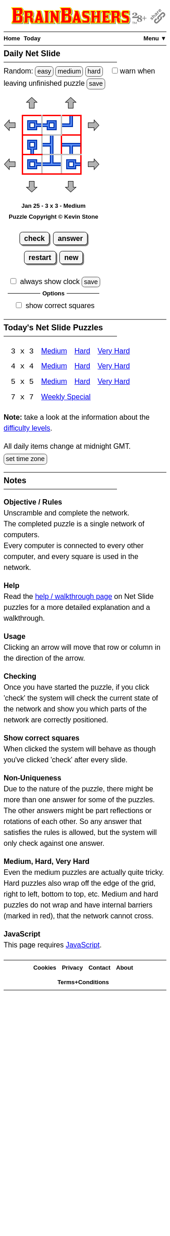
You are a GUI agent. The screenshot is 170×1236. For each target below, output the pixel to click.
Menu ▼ (155, 38)
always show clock (50, 281)
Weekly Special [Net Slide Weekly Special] (66, 398)
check (34, 238)
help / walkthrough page (73, 597)
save (95, 83)
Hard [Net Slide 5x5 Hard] (82, 383)
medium (69, 71)
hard (94, 71)
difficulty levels (27, 429)
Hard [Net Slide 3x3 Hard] (82, 352)
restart (40, 257)
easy (44, 71)
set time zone (25, 459)
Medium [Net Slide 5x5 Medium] (54, 383)
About (124, 968)
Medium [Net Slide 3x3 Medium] (54, 352)
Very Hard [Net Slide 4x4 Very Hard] (113, 367)
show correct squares (59, 305)
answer (70, 238)
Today (32, 38)
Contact (99, 968)
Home (12, 38)
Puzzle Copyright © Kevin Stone (53, 216)
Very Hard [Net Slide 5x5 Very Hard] (113, 383)
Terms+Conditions (83, 983)
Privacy (72, 968)
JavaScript (83, 945)
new (71, 257)
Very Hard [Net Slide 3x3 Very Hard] (113, 352)
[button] (32, 106)
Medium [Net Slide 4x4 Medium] (54, 367)
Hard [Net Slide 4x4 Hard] (82, 367)
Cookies (44, 968)
